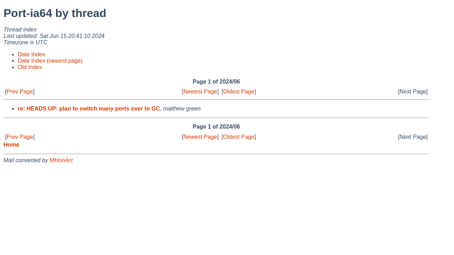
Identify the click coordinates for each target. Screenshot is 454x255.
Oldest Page (238, 92)
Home (11, 145)
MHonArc (61, 160)
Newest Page (200, 92)
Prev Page (19, 92)
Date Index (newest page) (50, 61)
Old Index (30, 67)
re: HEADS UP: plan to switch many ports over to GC (89, 109)
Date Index (31, 54)
